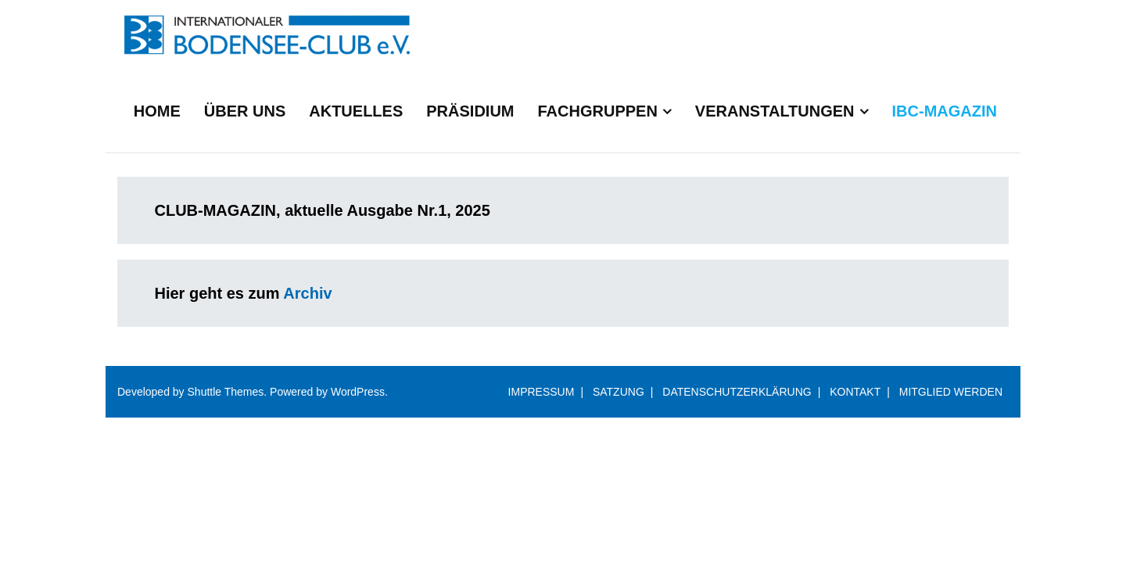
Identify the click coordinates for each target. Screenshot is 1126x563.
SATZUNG (618, 391)
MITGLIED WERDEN (950, 391)
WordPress (358, 391)
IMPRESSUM (541, 391)
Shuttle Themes (226, 391)
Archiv (307, 293)
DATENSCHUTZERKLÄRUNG (736, 391)
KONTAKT (855, 391)
